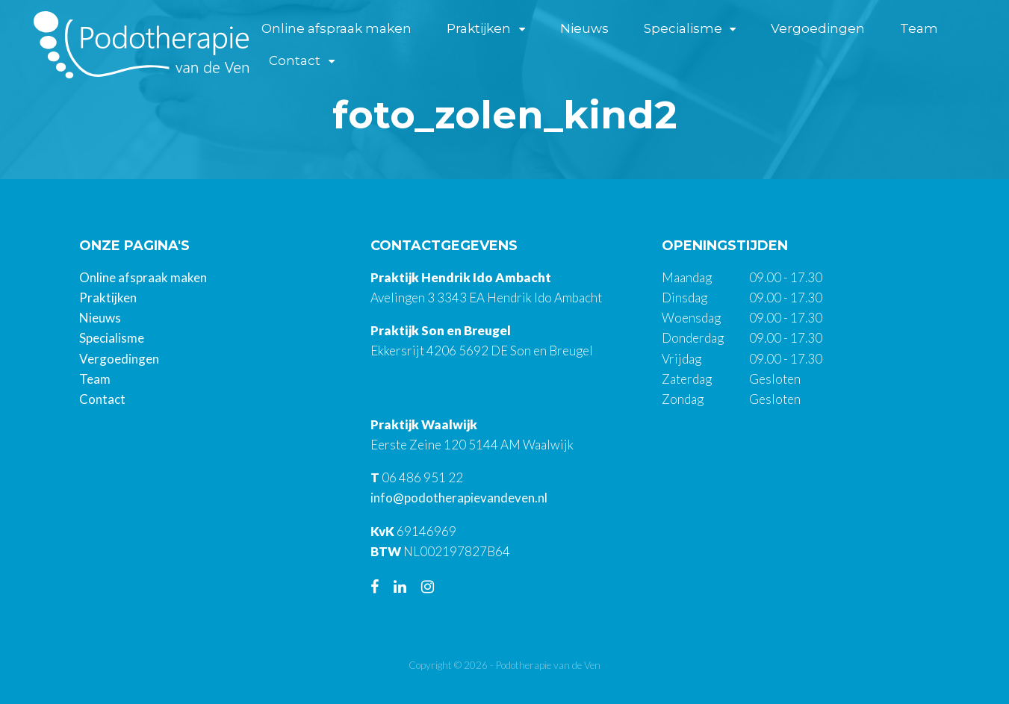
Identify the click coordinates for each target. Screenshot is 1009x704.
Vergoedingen (818, 28)
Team (919, 28)
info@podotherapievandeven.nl (458, 497)
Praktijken (479, 28)
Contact (294, 60)
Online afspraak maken (336, 28)
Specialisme (683, 28)
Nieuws (584, 28)
